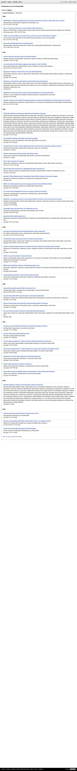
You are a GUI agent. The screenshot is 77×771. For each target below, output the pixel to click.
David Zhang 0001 (45, 233)
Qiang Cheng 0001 (43, 193)
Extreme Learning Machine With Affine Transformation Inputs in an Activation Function (27, 421)
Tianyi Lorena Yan (14, 85)
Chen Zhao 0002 (16, 37)
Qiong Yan (28, 400)
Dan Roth (67, 85)
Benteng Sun (22, 45)
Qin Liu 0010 (38, 83)
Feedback (40, 769)
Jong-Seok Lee (37, 394)
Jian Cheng (20, 388)
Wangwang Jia (58, 129)
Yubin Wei (14, 123)
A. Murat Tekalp (7, 123)
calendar (15, 2)
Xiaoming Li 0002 (40, 30)
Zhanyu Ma (68, 30)
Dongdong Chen (55, 218)
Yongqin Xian (23, 248)
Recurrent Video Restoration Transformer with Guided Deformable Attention (24, 311)
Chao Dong (9, 390)
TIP (4, 47)
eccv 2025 (6, 149)
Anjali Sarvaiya (52, 125)
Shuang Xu (48, 218)
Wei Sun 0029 (7, 73)
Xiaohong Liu (42, 388)
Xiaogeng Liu (45, 83)
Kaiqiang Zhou (32, 201)
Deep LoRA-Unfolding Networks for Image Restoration (18, 43)
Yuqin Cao (20, 73)
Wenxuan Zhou (67, 83)
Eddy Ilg (36, 312)
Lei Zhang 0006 (30, 290)
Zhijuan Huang (17, 117)
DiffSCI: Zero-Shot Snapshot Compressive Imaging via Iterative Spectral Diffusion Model (27, 184)
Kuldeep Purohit (47, 390)
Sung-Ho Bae (61, 392)
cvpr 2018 (5, 417)
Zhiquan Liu (36, 66)
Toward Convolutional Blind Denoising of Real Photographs (19, 428)
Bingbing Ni (25, 94)
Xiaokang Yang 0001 (8, 58)
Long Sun (46, 400)
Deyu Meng (61, 267)
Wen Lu (21, 396)
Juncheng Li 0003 (30, 30)
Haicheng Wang (28, 396)
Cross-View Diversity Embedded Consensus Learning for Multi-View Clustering (25, 191)
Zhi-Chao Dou (27, 121)
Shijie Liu (5, 170)
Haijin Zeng (16, 45)
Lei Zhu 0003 (44, 148)
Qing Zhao (6, 121)
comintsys (5, 60)
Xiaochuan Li (65, 390)
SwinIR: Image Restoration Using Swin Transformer (17, 364)
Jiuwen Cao (6, 423)
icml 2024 (5, 212)
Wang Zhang (32, 22)
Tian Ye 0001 (14, 148)
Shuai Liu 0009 (56, 398)
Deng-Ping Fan (52, 240)
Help (18, 769)
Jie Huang (48, 170)
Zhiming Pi (41, 248)
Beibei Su (33, 58)
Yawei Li (45, 163)
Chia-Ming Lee (52, 121)
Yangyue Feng (27, 58)
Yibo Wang (6, 201)
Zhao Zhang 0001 (44, 130)
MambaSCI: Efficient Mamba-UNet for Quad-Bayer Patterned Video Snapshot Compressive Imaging (30, 176)
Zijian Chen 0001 (53, 73)
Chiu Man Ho (14, 400)
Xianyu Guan (50, 117)
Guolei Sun (21, 366)
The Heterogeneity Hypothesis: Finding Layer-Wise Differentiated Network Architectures (27, 341)
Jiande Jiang (9, 396)
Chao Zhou (38, 119)
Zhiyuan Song (62, 119)
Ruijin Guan (30, 130)
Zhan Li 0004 (13, 130)
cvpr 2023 (5, 252)
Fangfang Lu (61, 73)
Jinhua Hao (16, 119)
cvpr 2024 (5, 134)
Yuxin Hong (9, 117)
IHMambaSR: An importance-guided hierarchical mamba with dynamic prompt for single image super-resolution (34, 20)
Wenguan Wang (32, 297)
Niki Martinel (29, 132)
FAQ (35, 769)
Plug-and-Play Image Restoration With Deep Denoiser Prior (19, 288)
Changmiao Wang (67, 102)
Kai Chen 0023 (23, 201)
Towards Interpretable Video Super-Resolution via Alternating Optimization (23, 295)
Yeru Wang (40, 102)
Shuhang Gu (36, 343)
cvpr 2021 (5, 345)
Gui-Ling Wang (35, 121)
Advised (9, 10)
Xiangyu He (60, 386)
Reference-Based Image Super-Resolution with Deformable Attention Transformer (25, 303)
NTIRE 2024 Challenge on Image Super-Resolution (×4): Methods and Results (24, 113)
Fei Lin (35, 102)
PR (4, 24)
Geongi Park (52, 127)
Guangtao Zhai (7, 75)
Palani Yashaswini (8, 125)
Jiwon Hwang (38, 392)
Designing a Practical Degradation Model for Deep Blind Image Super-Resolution (25, 326)
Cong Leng (13, 388)
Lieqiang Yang (24, 22)
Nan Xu (61, 83)
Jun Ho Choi (22, 394)
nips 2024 (5, 180)
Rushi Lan (67, 400)
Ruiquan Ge (21, 102)
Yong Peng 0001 (55, 170)
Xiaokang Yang (55, 115)
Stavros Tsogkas (55, 396)
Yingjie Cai (39, 201)
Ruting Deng (36, 130)
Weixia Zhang (27, 73)
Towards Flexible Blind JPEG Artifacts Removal (16, 333)
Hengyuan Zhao (50, 388)
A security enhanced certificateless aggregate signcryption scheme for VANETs (25, 64)
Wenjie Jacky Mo (24, 85)
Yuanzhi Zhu (21, 267)
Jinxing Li (20, 233)
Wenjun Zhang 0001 (33, 94)
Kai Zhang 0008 (16, 22)
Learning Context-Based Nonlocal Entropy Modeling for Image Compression (24, 231)
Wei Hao (26, 129)
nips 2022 (5, 316)
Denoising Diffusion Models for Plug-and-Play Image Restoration (21, 275)
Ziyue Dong (70, 119)
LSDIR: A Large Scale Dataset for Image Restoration (17, 256)
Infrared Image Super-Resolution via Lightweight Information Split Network (23, 168)
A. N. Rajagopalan (56, 390)
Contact (8, 769)
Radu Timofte (47, 115)
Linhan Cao (14, 73)
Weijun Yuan (6, 130)
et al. (19, 87)
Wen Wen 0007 (35, 73)
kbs (4, 104)
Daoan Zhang (65, 117)
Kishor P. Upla (10, 127)
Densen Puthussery (37, 398)
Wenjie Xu (66, 386)
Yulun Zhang (40, 115)
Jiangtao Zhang (31, 390)
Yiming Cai (39, 58)
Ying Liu (52, 129)
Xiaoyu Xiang (21, 312)
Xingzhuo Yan (19, 129)
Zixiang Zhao (6, 218)
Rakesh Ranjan (45, 155)
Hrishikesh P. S (28, 398)
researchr (3, 2)
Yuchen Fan (14, 155)
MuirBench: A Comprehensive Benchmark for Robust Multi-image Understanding (25, 81)
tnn (4, 235)
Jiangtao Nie (10, 392)
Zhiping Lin (44, 423)
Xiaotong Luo (16, 390)
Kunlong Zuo (9, 119)
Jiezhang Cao (30, 45)
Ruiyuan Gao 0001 (14, 201)
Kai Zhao (21, 119)
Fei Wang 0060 (7, 83)
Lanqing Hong (45, 201)
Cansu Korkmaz (69, 121)
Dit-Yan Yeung (66, 201)
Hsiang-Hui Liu (33, 85)
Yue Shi (12, 94)
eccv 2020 (6, 404)
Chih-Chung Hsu (43, 121)
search (20, 2)
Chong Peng (6, 193)
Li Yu (37, 22)
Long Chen (40, 400)
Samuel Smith (45, 129)
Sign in (70, 1)
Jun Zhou (43, 37)
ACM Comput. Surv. (8, 32)
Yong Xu (45, 178)
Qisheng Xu (66, 129)
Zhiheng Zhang (54, 58)
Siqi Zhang (39, 123)
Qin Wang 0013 (15, 248)
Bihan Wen (37, 277)
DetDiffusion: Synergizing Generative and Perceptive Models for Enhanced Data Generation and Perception (32, 199)
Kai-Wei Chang (60, 85)
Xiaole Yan (20, 123)
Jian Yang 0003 (51, 37)
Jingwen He (66, 388)
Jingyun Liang (6, 155)
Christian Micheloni (21, 132)
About (3, 769)
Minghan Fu (32, 129)
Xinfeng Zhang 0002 (53, 119)
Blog (32, 769)
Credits (13, 769)
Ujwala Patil (35, 125)
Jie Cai (63, 398)
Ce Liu (34, 258)
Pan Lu (39, 85)
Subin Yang (45, 392)
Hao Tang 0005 (43, 240)
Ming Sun (32, 119)
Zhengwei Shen (13, 102)
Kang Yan (11, 170)
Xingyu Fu (14, 83)
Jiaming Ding (6, 400)
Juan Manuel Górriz (49, 102)
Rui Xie (10, 37)
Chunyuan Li (45, 85)
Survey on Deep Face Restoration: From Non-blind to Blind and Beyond (22, 28)
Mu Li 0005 (6, 233)
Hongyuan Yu (63, 115)
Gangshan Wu (49, 386)
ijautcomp (5, 242)
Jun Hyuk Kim (29, 394)
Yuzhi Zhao (34, 400)
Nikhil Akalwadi (61, 123)
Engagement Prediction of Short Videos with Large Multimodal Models (22, 71)
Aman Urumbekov (10, 129)
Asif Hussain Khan (10, 132)
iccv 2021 (5, 330)
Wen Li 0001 (11, 343)
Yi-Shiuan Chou (61, 121)
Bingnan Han (43, 117)
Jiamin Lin (36, 117)
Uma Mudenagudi (43, 125)
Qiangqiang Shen (47, 45)
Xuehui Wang (21, 400)
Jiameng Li (6, 94)
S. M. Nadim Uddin (61, 127)
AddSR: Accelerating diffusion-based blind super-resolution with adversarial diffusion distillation (29, 35)
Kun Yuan (27, 119)
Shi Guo (5, 430)
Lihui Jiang (59, 201)
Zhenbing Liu (61, 400)
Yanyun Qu (6, 394)
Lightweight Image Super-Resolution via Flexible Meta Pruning (20, 208)
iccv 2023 (5, 271)
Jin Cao (63, 170)
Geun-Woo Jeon (14, 394)
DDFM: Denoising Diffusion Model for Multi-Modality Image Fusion (21, 265)
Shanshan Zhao (19, 398)
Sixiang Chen (6, 148)
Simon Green (42, 312)
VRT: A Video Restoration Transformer (13, 161)
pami (4, 292)
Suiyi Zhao (61, 130)
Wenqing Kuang (22, 130)
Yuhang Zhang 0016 (50, 30)
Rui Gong (38, 258)
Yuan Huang (30, 117)
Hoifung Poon (13, 87)
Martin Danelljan (31, 210)
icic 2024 (5, 172)
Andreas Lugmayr (15, 350)
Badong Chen (37, 423)
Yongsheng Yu (58, 117)
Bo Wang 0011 (54, 130)
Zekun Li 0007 (30, 83)
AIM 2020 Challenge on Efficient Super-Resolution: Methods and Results (23, 384)
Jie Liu (35, 386)
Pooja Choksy (60, 125)
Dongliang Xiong (59, 394)
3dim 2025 (6, 96)
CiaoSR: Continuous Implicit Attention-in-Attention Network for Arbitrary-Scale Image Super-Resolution (31, 246)
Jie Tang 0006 (41, 386)
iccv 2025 (5, 77)
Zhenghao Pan (7, 178)
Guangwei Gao (60, 30)
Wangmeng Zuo (28, 233)
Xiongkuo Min (68, 73)
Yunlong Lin (37, 148)
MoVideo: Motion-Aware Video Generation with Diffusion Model (20, 153)
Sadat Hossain (44, 127)
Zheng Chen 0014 (8, 115)
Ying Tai (5, 37)
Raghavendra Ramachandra (33, 127)
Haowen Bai (14, 218)
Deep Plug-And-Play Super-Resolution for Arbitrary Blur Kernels (20, 413)
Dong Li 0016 (6, 66)
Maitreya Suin (39, 390)
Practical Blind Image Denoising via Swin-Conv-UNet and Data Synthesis (23, 238)
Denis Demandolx (66, 258)
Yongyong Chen (56, 45)
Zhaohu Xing (30, 148)
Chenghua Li (6, 388)
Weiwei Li (50, 66)
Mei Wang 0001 (13, 30)
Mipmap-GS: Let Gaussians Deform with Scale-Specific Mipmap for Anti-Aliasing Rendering (28, 92)
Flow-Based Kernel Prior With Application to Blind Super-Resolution (22, 356)
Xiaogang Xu (12, 121)
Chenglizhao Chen (32, 193)
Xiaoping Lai (30, 423)
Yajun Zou (23, 117)
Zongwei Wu (16, 115)
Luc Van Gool (51, 94)
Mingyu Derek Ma (53, 83)
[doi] (17, 24)
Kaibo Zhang (46, 58)
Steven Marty (45, 394)
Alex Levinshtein (46, 396)
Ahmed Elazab (58, 102)
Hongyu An (45, 119)
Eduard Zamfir (23, 115)
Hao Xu (68, 127)
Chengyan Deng (7, 22)
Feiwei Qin (6, 102)
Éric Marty (51, 394)
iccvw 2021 (6, 367)
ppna (4, 68)
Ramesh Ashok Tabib (26, 125)
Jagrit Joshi (67, 125)
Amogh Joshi (53, 123)
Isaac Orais (38, 129)
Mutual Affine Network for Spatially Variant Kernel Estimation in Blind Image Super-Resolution (29, 371)
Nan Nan (49, 398)
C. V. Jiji (45, 398)
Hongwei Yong (22, 423)
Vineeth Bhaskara (37, 396)
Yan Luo (66, 130)
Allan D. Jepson (64, 396)
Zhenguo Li (53, 201)
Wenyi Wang (35, 388)
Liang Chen (23, 390)
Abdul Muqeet (30, 392)
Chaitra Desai (16, 125)
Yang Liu (29, 66)
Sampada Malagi (69, 123)
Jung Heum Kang (53, 392)
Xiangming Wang (7, 45)
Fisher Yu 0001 (39, 210)
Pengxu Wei (20, 121)
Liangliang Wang (22, 66)
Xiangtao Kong (59, 388)
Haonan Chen (32, 123)
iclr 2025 (5, 89)
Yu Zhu (55, 386)
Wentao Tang (14, 66)
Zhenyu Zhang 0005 (35, 37)
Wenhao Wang (53, 400)
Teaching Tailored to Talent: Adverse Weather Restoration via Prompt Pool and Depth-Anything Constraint (32, 146)
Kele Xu (71, 129)
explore (10, 2)
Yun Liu (59, 258)
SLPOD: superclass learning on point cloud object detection (19, 56)
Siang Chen (67, 394)
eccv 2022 (6, 299)
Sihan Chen (46, 123)
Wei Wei (16, 392)
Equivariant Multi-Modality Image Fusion (14, 216)
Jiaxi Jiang (6, 335)
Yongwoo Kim (69, 392)
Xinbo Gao (16, 396)
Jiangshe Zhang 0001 (23, 218)
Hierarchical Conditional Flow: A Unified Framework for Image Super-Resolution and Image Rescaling (31, 348)
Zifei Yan (10, 430)
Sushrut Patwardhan (20, 127)
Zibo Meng (68, 398)
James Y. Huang (22, 83)
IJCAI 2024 (6, 195)
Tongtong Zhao (10, 398)
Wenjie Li (5, 30)
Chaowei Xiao (52, 85)
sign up (9, 436)
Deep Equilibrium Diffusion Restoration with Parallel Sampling (20, 138)
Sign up (74, 1)
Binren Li (26, 123)
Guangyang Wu (27, 388)
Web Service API (24, 769)
